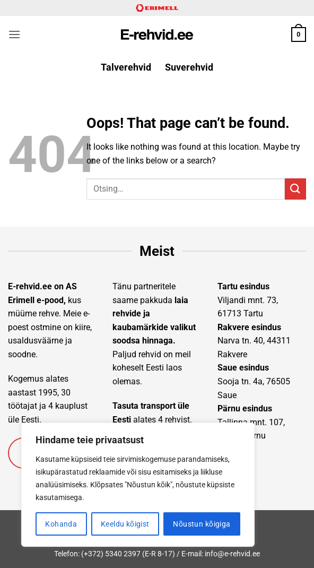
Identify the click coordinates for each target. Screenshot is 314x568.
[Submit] (295, 188)
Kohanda (61, 524)
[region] (138, 485)
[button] (14, 34)
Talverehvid (126, 67)
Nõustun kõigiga (201, 524)
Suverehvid (189, 67)
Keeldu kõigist (125, 524)
